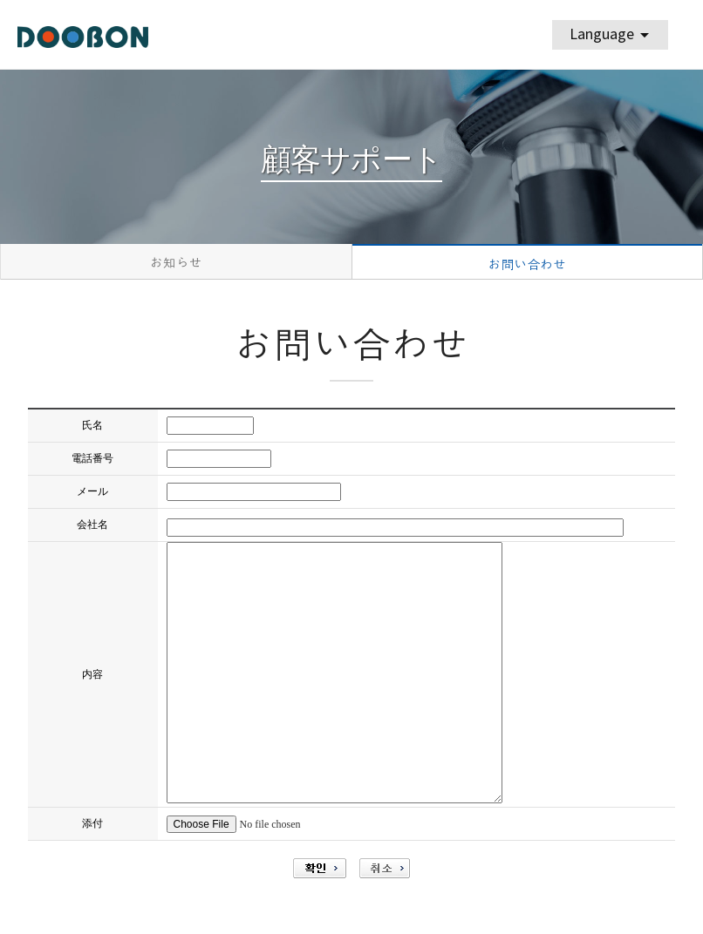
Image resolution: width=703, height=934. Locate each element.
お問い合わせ (527, 264)
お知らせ (176, 262)
